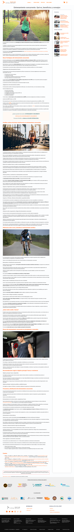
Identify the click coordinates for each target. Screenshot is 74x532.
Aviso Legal (58, 529)
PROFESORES (52, 510)
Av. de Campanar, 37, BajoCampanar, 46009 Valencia (5, 521)
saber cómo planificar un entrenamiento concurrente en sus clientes (36, 51)
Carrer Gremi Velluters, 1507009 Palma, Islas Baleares (66, 521)
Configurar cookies (50, 529)
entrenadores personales (7, 402)
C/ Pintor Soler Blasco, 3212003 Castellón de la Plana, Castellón (18, 521)
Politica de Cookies (42, 529)
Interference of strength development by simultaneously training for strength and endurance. (29, 463)
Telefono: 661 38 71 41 (65, 522)
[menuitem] (30, 2)
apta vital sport (5, 476)
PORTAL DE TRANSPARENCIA (55, 512)
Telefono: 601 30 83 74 (5, 522)
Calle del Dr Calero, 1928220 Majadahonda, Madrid (42, 521)
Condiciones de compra (66, 529)
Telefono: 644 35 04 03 (41, 522)
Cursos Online (36, 2)
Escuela (29, 2)
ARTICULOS (28, 510)
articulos (9, 476)
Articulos (43, 2)
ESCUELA (51, 508)
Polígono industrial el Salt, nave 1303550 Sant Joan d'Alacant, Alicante (31, 521)
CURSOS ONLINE (29, 508)
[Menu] (64, 2)
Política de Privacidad (33, 529)
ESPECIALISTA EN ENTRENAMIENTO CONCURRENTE (26, 116)
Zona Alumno (49, 2)
